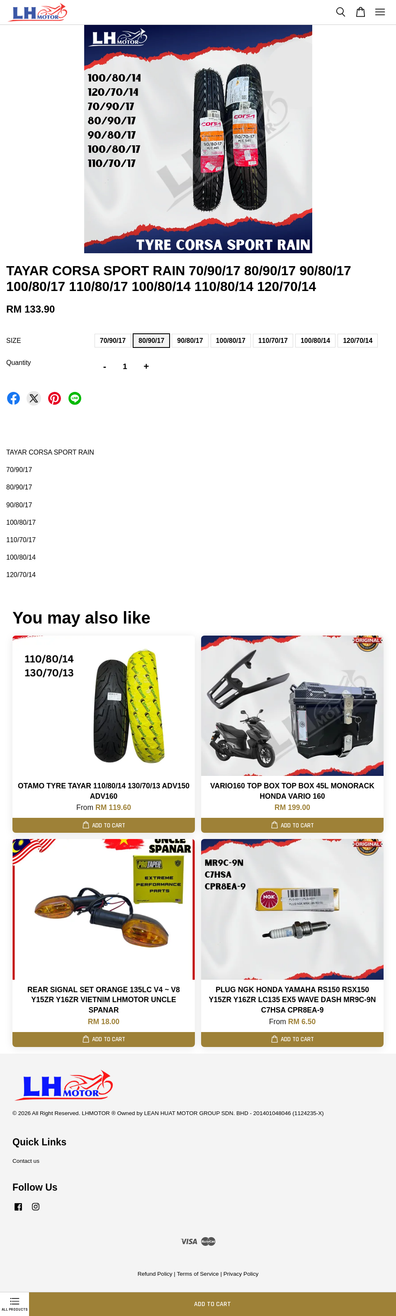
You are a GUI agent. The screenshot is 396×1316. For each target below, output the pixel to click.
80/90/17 (151, 340)
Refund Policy (155, 1274)
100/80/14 (315, 340)
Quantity (18, 362)
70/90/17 (113, 340)
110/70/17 (273, 340)
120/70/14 (357, 340)
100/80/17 (230, 340)
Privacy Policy (241, 1274)
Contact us (25, 1161)
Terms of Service (198, 1274)
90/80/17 (190, 340)
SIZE (13, 340)
